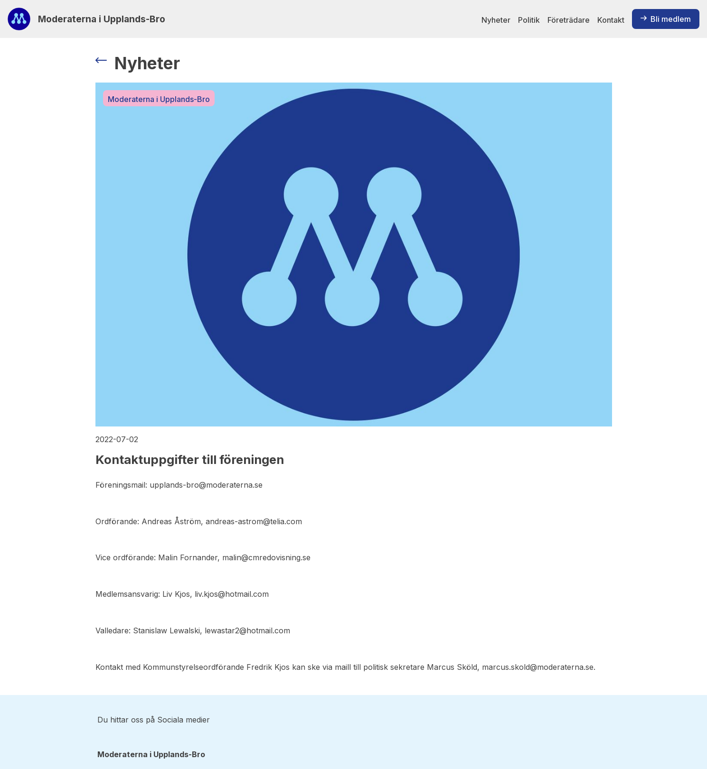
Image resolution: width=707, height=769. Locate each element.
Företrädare (568, 20)
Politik (529, 20)
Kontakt (610, 20)
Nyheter (495, 20)
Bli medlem (666, 19)
